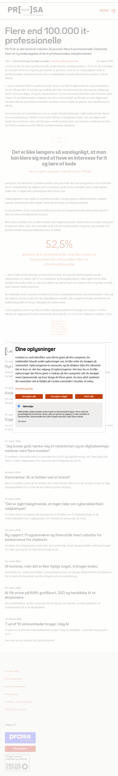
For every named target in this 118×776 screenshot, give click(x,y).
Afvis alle (89, 396)
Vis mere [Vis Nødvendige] (22, 421)
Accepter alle (29, 396)
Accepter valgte (59, 396)
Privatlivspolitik (24, 388)
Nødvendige (25, 406)
